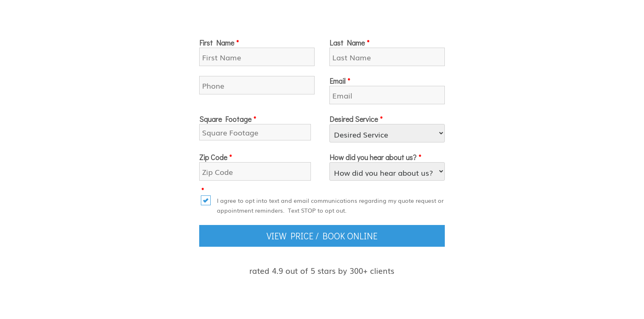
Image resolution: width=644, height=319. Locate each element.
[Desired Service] (387, 133)
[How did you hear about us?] (387, 171)
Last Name (349, 43)
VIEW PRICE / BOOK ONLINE (322, 236)
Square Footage (227, 119)
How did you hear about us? (375, 157)
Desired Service (355, 119)
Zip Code (215, 157)
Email (339, 81)
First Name (219, 43)
